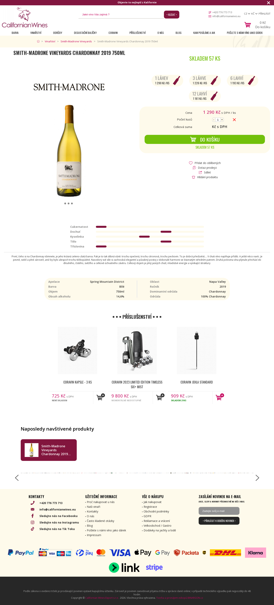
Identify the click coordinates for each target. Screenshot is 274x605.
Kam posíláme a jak (204, 33)
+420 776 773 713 (222, 12)
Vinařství (35, 33)
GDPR (147, 516)
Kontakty (92, 511)
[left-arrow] (17, 478)
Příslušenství (137, 33)
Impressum (94, 535)
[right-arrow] (257, 478)
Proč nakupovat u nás (101, 502)
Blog (178, 33)
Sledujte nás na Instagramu (59, 522)
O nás (160, 33)
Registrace (150, 507)
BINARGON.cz (195, 597)
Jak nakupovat (153, 502)
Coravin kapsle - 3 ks (77, 382)
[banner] (24, 17)
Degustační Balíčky (85, 33)
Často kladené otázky (100, 521)
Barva (15, 33)
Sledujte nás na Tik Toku (57, 529)
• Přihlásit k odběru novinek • (219, 521)
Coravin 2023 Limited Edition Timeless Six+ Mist (137, 384)
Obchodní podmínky (156, 511)
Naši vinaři (93, 507)
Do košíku (205, 139)
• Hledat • (171, 15)
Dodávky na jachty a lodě (160, 530)
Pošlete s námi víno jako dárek (245, 33)
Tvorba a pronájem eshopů (171, 597)
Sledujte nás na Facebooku (58, 516)
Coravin (113, 33)
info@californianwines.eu (226, 16)
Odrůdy (57, 33)
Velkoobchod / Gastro (157, 525)
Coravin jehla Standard (196, 382)
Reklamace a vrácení (157, 521)
